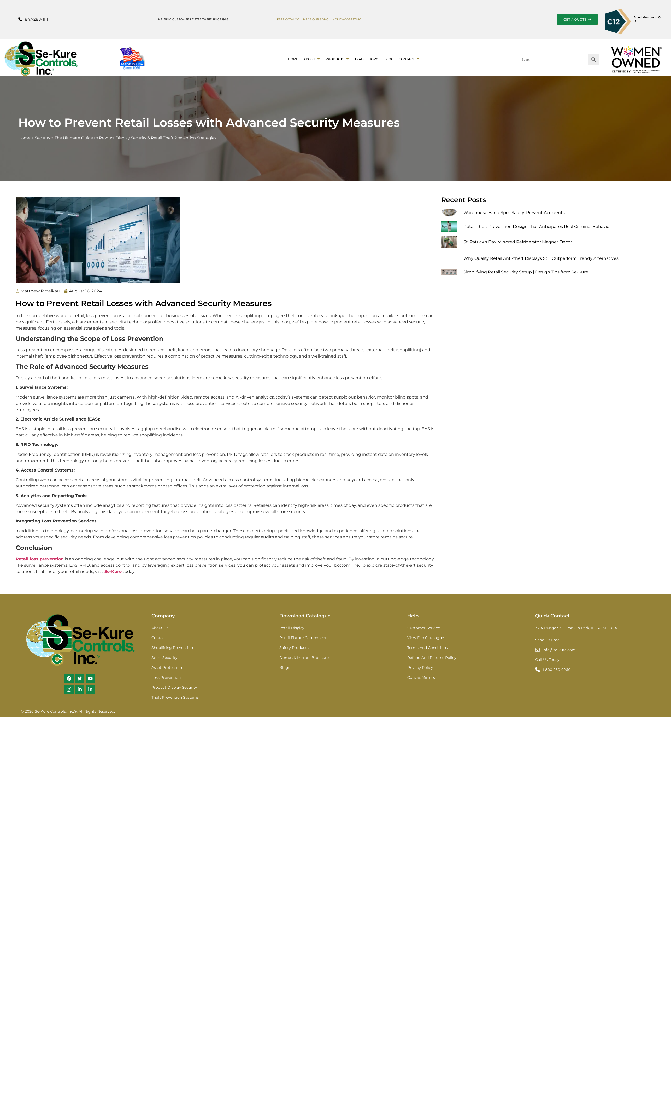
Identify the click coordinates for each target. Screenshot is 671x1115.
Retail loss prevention (40, 558)
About (311, 59)
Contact (409, 59)
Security (42, 137)
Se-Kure (113, 571)
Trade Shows (367, 59)
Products (337, 59)
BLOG (388, 59)
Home (293, 59)
